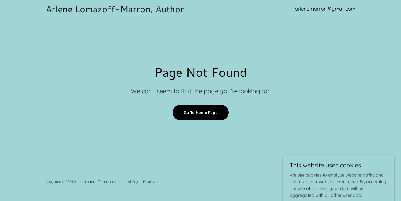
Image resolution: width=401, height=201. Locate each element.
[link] (157, 10)
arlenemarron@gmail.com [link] (325, 9)
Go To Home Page (200, 112)
